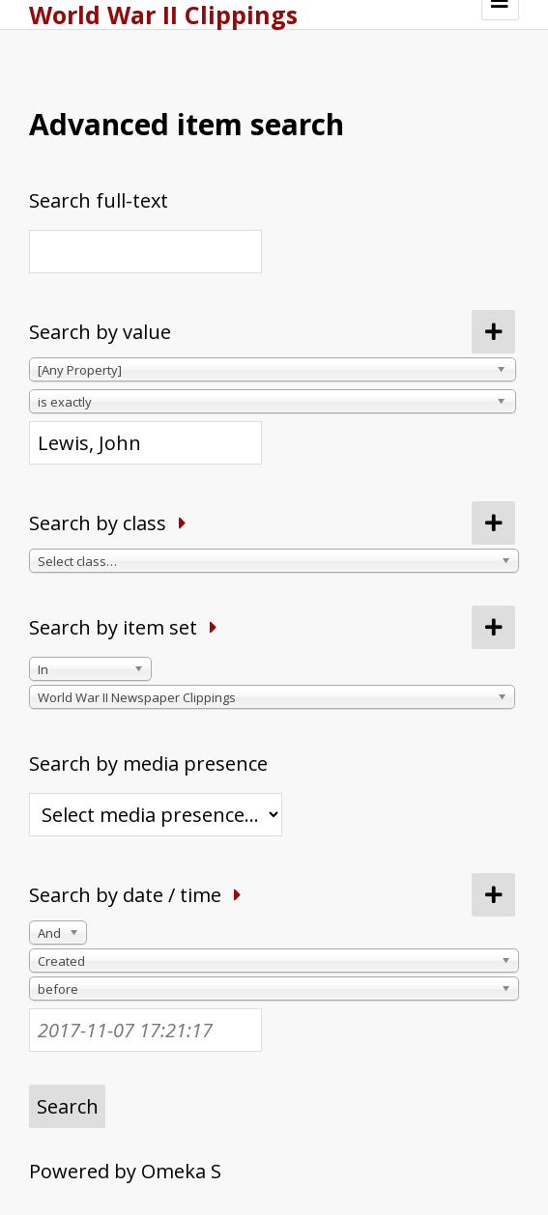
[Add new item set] (493, 627)
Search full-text (98, 200)
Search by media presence (148, 763)
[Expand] (183, 523)
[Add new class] (493, 523)
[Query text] (145, 443)
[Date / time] (145, 1030)
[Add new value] (493, 331)
